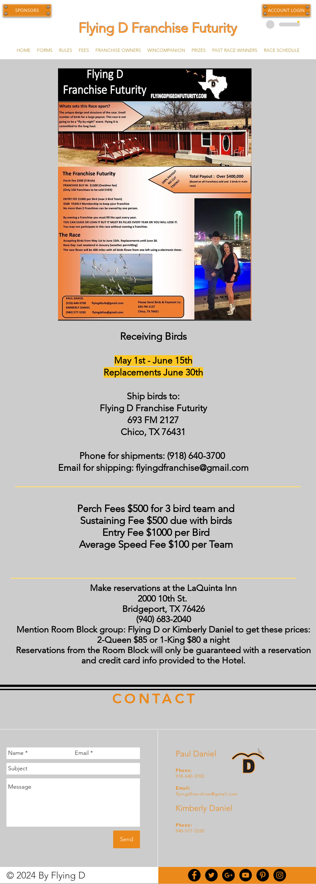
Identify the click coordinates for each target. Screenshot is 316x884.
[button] (286, 10)
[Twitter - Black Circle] (211, 875)
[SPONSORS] (27, 10)
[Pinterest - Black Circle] (262, 875)
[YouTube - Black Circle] (245, 875)
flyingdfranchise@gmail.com (192, 467)
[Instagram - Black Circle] (279, 875)
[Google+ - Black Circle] (228, 875)
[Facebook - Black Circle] (194, 875)
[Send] (126, 839)
